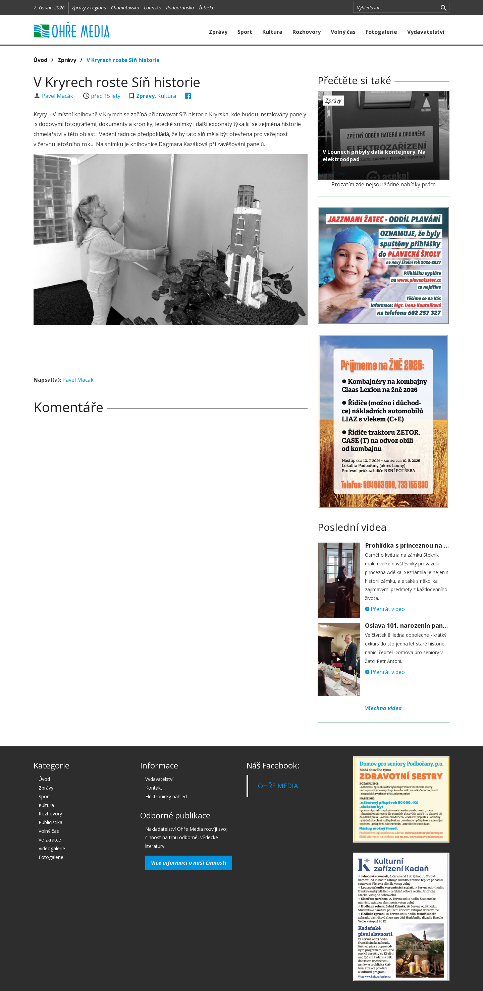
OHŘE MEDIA (278, 785)
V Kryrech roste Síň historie (123, 60)
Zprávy (218, 32)
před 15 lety (105, 96)
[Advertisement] (170, 348)
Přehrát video (385, 609)
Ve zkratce (50, 840)
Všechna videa (383, 708)
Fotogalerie (381, 32)
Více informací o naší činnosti (188, 862)
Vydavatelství (425, 32)
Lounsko (152, 7)
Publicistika (50, 822)
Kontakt (153, 788)
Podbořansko (180, 7)
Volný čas (343, 32)
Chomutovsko (125, 7)
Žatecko (207, 7)
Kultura (272, 32)
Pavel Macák (58, 96)
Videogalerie (52, 848)
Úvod (40, 60)
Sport (244, 32)
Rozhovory (306, 32)
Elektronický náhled (166, 796)
